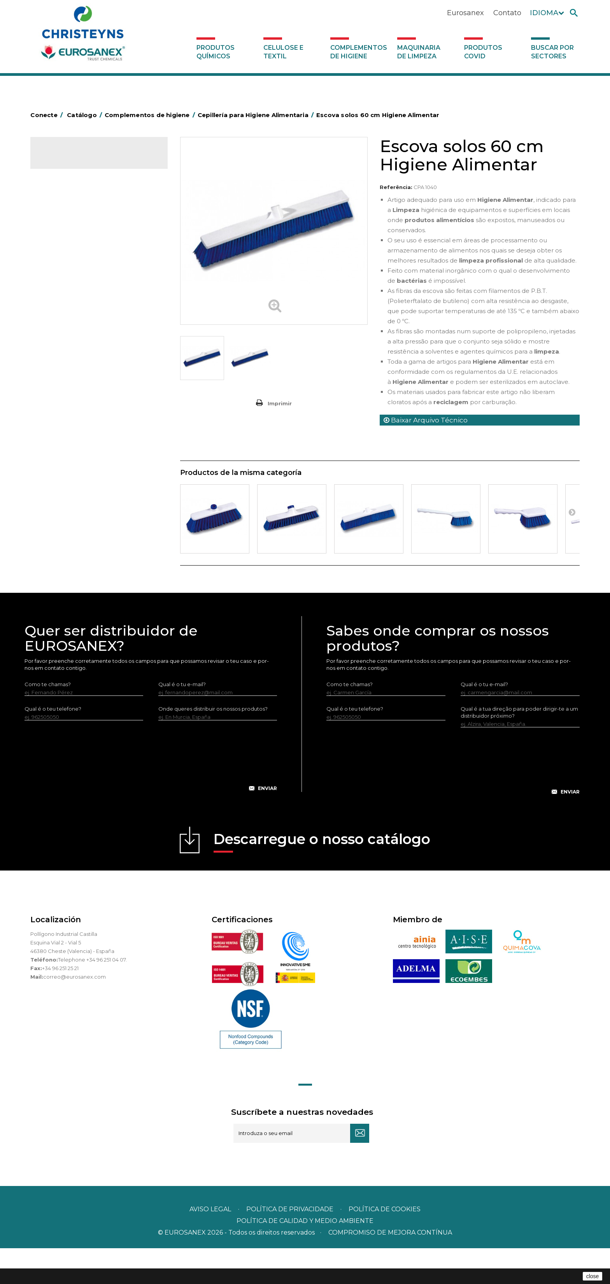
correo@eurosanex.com (74, 1012)
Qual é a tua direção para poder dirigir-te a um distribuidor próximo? (519, 748)
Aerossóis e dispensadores (79, 223)
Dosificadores (63, 488)
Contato (507, 13)
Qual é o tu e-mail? (182, 720)
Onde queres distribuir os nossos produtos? (213, 744)
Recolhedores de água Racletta (86, 440)
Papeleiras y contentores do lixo (86, 308)
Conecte (47, 115)
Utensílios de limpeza (72, 464)
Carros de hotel (65, 283)
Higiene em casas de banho (80, 380)
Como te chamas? (48, 720)
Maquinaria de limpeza (418, 52)
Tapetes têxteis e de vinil (76, 368)
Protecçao (59, 428)
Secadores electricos (72, 452)
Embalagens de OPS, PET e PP (84, 332)
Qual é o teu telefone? (53, 744)
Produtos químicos (215, 52)
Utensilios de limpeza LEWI (79, 476)
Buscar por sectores (552, 52)
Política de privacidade (289, 1245)
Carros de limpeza (68, 296)
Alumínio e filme (65, 235)
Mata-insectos (63, 392)
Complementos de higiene (358, 52)
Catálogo (66, 159)
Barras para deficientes (74, 247)
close (592, 1276)
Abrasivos (57, 211)
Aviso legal (210, 1245)
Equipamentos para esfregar (81, 320)
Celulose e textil (283, 52)
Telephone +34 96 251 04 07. (92, 995)
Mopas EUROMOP (68, 404)
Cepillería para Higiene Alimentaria (89, 356)
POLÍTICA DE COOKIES (385, 1245)
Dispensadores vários (72, 500)
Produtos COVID (483, 52)
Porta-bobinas (63, 416)
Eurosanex (465, 13)
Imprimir (280, 403)
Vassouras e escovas (71, 344)
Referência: (396, 187)
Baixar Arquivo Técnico (426, 420)
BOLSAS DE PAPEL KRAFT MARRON (90, 271)
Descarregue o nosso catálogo (322, 877)
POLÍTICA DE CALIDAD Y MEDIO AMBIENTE (305, 1256)
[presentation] (151, 798)
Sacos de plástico (68, 259)
